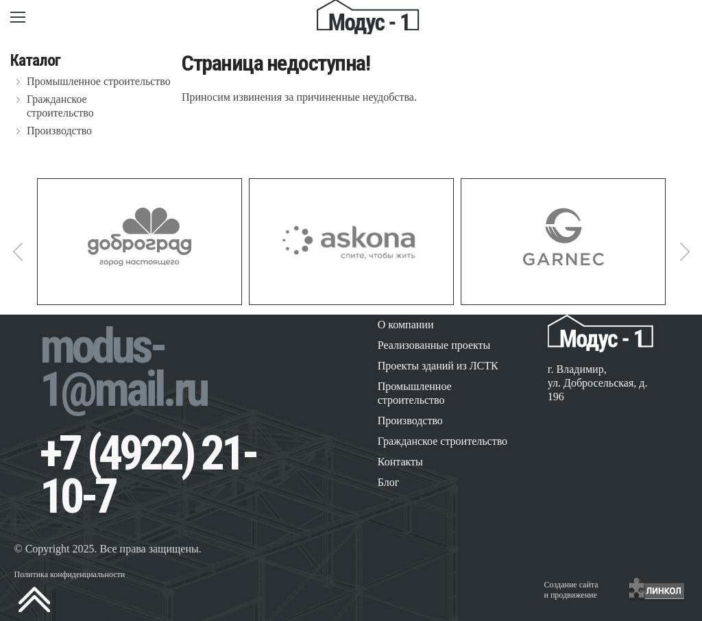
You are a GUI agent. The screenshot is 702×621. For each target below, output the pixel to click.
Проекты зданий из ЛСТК (438, 366)
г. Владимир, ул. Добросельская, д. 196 (598, 382)
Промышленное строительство (99, 81)
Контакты (400, 461)
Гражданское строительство (60, 106)
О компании (406, 324)
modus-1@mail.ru (123, 367)
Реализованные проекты (434, 345)
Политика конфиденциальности (69, 574)
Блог (389, 482)
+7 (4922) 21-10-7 (148, 474)
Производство (59, 130)
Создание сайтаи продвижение (571, 590)
